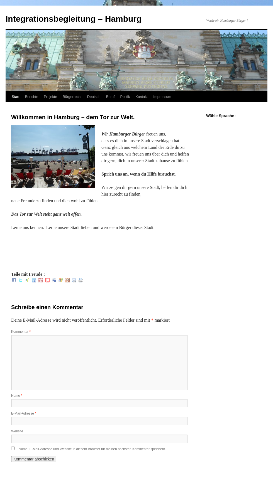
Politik (125, 97)
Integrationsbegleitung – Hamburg (74, 18)
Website (17, 431)
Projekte (50, 97)
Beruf (110, 97)
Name (16, 396)
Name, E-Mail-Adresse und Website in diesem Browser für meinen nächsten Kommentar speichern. (92, 449)
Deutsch (94, 97)
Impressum (162, 97)
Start (15, 97)
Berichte (31, 97)
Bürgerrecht (72, 97)
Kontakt (141, 97)
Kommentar (21, 332)
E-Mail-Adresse (23, 413)
